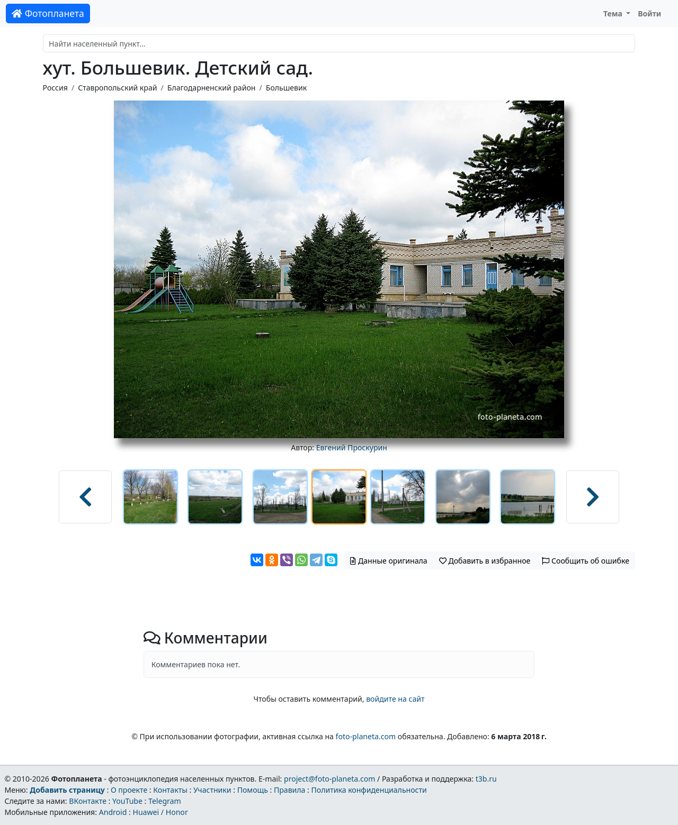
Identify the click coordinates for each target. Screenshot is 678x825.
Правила (289, 790)
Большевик (286, 88)
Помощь (252, 790)
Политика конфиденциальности (369, 790)
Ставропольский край (117, 88)
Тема (614, 13)
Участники (212, 790)
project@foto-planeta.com (329, 779)
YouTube (127, 801)
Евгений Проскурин (351, 447)
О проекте (129, 790)
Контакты (170, 790)
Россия (55, 88)
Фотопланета (48, 13)
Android (113, 812)
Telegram (164, 801)
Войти (649, 13)
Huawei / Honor (160, 812)
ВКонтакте (87, 801)
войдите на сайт (395, 699)
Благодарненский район (211, 88)
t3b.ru (486, 779)
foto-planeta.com (366, 736)
